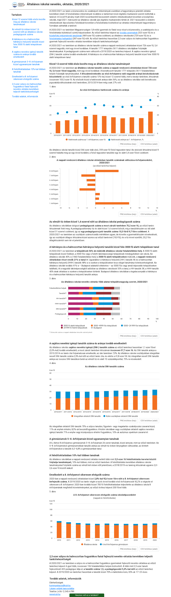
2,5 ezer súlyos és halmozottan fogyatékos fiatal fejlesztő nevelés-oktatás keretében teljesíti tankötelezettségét (27, 88)
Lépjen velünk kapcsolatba (61, 588)
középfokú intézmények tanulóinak (65, 35)
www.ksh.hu (54, 594)
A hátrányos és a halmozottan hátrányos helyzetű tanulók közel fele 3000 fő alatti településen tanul (28, 43)
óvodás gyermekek (129, 32)
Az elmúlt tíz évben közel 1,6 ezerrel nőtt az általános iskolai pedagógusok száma (28, 32)
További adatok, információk (25, 96)
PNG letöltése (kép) (128, 144)
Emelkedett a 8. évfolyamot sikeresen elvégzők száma (26, 77)
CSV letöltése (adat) (149, 144)
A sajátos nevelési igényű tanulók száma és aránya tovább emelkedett (28, 54)
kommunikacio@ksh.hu (60, 585)
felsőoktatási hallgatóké (60, 38)
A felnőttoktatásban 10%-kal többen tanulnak (29, 70)
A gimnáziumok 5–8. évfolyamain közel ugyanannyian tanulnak (28, 63)
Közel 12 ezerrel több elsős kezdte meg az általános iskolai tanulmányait (29, 22)
